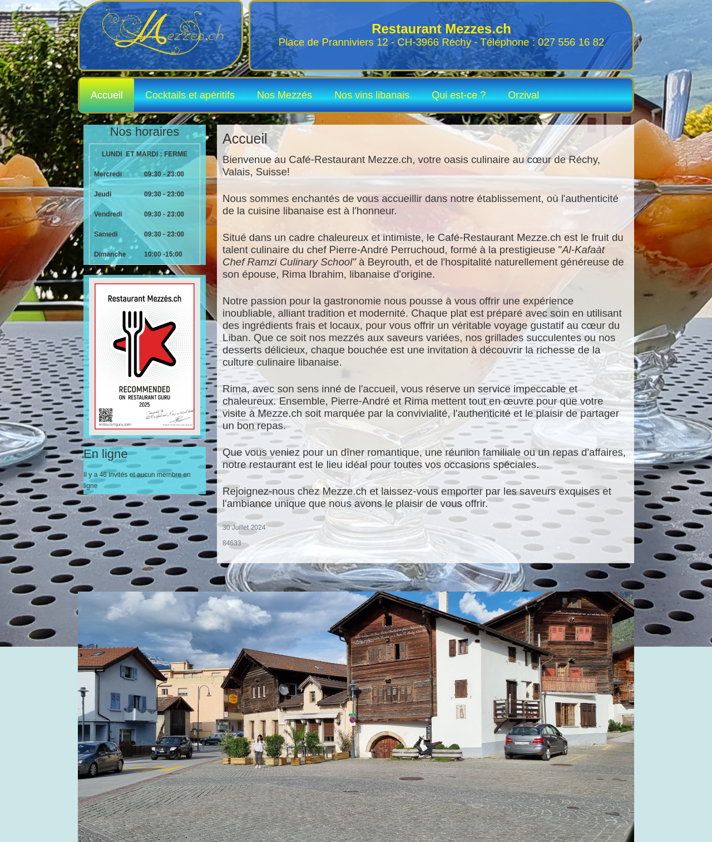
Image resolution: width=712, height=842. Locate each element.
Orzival (523, 95)
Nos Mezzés (284, 95)
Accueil (107, 95)
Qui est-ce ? (459, 95)
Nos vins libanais (371, 95)
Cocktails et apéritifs (190, 95)
